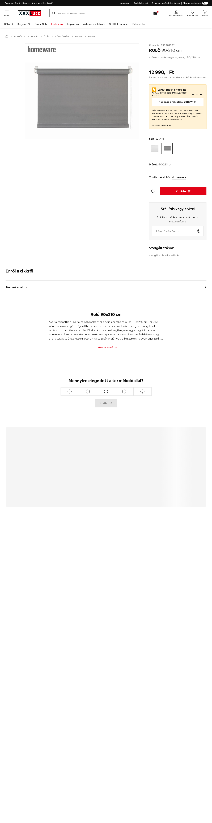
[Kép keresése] (155, 13)
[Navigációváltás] (7, 13)
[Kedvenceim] (192, 13)
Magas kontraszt (195, 3)
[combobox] (173, 231)
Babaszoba (139, 24)
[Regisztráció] (176, 13)
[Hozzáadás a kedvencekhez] (153, 191)
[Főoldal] (7, 36)
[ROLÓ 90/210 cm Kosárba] (183, 191)
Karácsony (57, 24)
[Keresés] (54, 13)
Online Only (41, 24)
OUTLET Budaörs (118, 24)
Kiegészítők (24, 24)
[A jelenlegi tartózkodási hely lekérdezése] (198, 231)
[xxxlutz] (29, 13)
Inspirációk (73, 24)
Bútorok (8, 24)
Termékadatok (16, 287)
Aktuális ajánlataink (94, 24)
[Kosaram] (205, 13)
